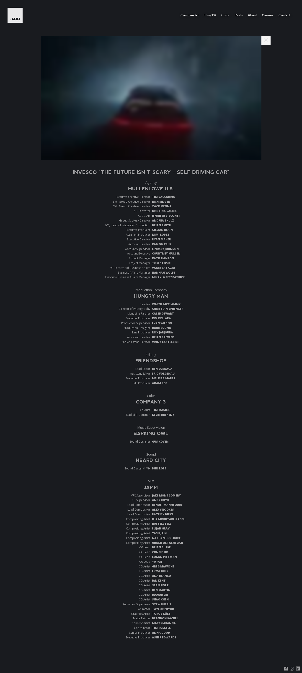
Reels (239, 15)
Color (225, 15)
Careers (268, 15)
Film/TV (210, 15)
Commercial (190, 15)
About (252, 15)
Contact (284, 15)
